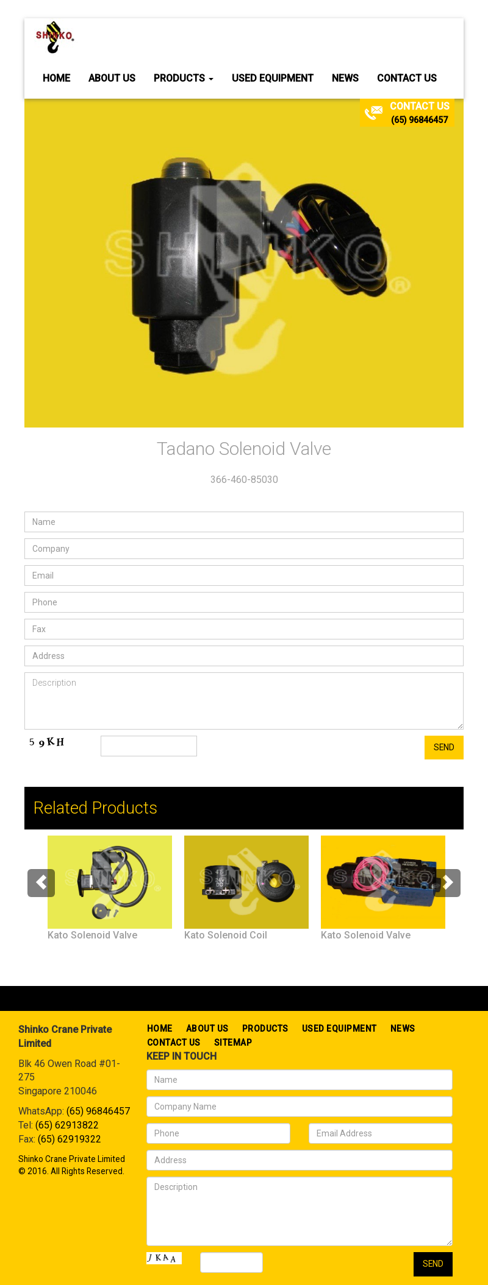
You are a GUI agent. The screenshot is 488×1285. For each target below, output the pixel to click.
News (345, 78)
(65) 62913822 (67, 1125)
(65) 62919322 (69, 1139)
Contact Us (407, 78)
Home (56, 78)
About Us (111, 78)
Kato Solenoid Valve (92, 935)
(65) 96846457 (419, 120)
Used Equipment (273, 78)
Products (184, 78)
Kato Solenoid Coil (225, 935)
